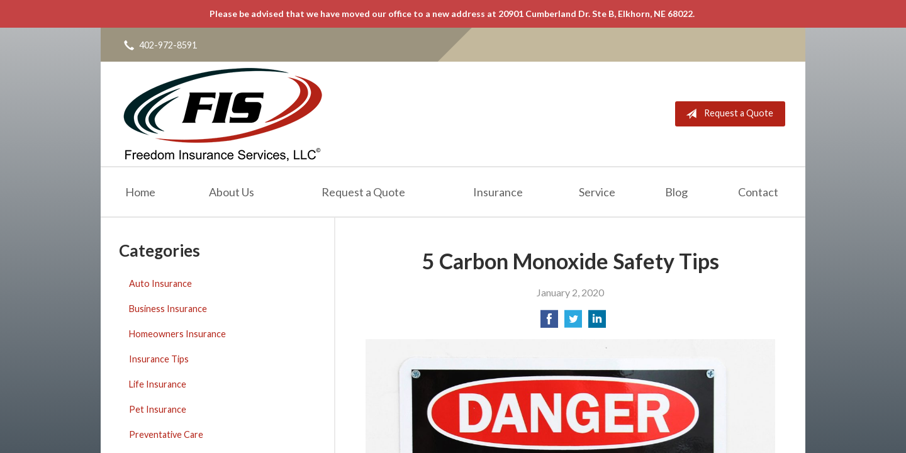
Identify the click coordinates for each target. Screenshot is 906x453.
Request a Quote (727, 113)
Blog (676, 192)
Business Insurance (168, 308)
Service (597, 192)
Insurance (498, 192)
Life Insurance (157, 384)
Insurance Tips (159, 359)
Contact (758, 192)
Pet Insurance (157, 409)
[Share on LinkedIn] (597, 322)
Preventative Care (166, 434)
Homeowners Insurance (177, 333)
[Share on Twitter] (573, 322)
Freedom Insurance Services (222, 114)
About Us (231, 192)
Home (140, 192)
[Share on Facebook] (549, 322)
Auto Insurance (160, 283)
